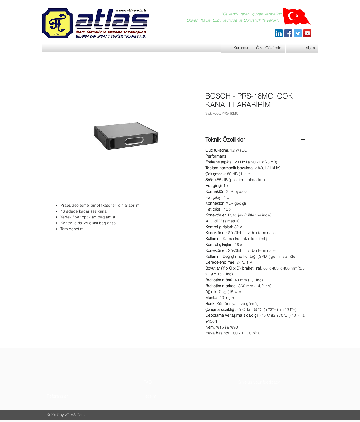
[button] (68, 396)
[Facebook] (288, 33)
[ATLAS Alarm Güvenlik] (279, 33)
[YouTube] (307, 33)
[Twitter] (298, 33)
